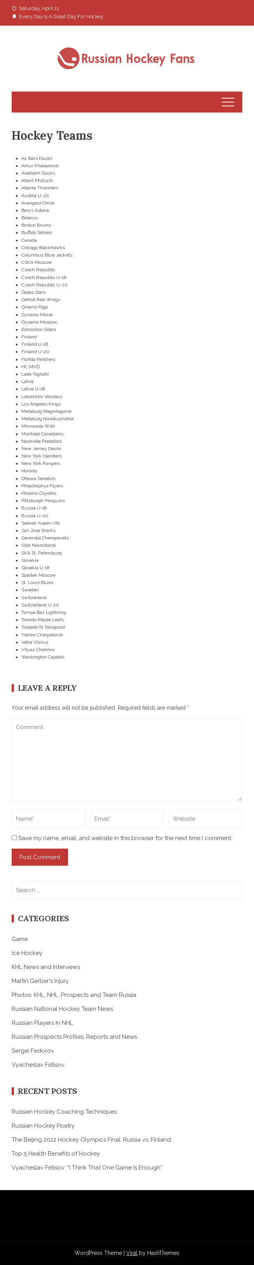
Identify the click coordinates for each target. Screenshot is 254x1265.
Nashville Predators (41, 441)
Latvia (27, 381)
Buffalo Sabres (36, 232)
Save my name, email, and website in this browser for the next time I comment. (125, 838)
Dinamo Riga (34, 307)
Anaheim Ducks (38, 173)
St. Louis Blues (37, 582)
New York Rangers (40, 463)
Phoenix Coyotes (38, 493)
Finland (29, 337)
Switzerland (34, 597)
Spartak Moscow (38, 575)
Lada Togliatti (35, 374)
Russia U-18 (34, 508)
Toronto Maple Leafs (42, 619)
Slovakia (29, 560)
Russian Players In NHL (42, 1022)
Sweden (30, 590)
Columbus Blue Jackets (46, 255)
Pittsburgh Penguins (43, 500)
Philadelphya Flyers (42, 486)
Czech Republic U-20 (44, 285)
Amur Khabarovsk (40, 165)
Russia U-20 (34, 515)
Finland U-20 (35, 351)
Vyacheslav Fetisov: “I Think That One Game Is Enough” (87, 1167)
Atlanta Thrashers (39, 188)
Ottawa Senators (38, 478)
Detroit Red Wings (40, 299)
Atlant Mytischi (37, 180)
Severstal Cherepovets (45, 538)
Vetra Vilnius (34, 642)
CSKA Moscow (36, 262)
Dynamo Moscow (39, 322)
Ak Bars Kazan (36, 158)
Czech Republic (38, 269)
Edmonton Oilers (38, 329)
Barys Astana (35, 210)
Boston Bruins (36, 225)
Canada (29, 240)
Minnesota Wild (38, 426)
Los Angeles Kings (41, 404)
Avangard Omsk (38, 203)
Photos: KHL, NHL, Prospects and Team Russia (74, 994)
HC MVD (30, 366)
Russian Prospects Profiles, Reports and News (74, 1036)
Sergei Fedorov (33, 1050)
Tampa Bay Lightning (43, 612)
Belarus (29, 217)
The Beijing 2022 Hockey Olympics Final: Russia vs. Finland (91, 1139)
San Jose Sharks (38, 530)
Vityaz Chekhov (38, 649)
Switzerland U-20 (40, 605)
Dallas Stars (33, 292)
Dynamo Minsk (37, 314)
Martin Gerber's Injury (40, 980)
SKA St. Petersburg (41, 553)
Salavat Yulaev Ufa (40, 523)
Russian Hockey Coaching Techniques (64, 1111)
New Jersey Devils (41, 448)
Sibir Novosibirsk (38, 545)
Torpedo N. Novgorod (43, 627)
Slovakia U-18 (35, 567)
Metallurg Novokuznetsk (47, 418)
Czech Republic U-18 (43, 277)
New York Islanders (41, 456)
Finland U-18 (34, 344)
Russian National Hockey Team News (62, 1008)
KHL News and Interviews (46, 966)
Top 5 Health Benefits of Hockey (56, 1153)
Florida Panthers (38, 359)
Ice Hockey (27, 953)
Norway (29, 470)
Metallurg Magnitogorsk (46, 411)
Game (20, 939)
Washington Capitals (42, 657)
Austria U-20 (35, 195)
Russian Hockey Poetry (43, 1125)
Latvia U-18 (33, 389)
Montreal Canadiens (42, 434)
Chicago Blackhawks (43, 247)
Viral (131, 1253)
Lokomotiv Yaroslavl (41, 396)
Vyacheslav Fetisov (38, 1064)
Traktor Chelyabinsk (42, 635)
